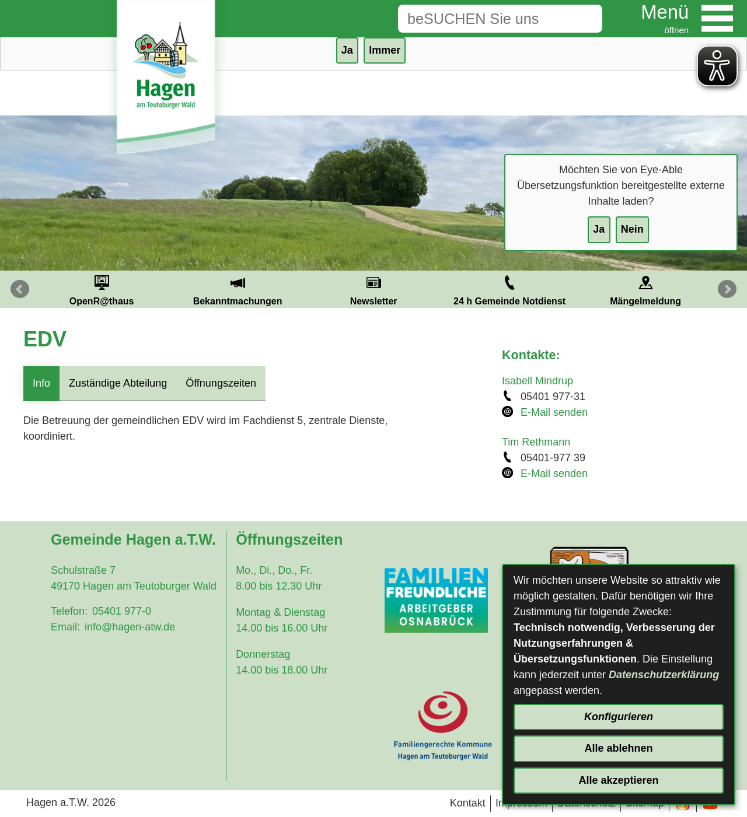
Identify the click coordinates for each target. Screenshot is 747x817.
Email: (65, 627)
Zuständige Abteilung (118, 383)
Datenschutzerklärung (664, 675)
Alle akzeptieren (618, 780)
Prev (20, 289)
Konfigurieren (618, 717)
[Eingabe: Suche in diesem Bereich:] (482, 19)
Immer (384, 50)
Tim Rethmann (536, 442)
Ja (599, 229)
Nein (632, 229)
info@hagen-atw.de (130, 627)
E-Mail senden (554, 412)
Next (727, 289)
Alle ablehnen (618, 748)
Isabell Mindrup (537, 381)
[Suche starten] (584, 19)
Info (41, 383)
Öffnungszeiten (221, 383)
